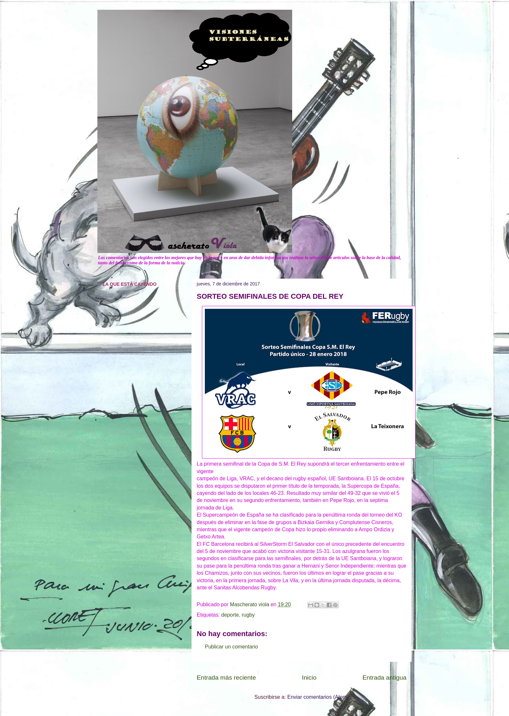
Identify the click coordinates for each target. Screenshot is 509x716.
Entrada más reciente (226, 677)
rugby (248, 615)
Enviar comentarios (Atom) (318, 697)
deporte (230, 615)
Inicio (309, 677)
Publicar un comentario (231, 646)
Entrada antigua (384, 677)
